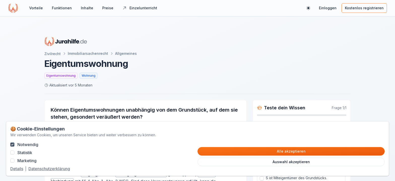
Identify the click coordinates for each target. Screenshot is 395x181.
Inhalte (87, 8)
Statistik (24, 152)
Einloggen (328, 8)
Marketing (27, 160)
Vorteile (36, 8)
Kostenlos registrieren (364, 8)
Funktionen (62, 8)
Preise (107, 8)
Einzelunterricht (139, 8)
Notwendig (27, 144)
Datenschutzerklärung (49, 168)
